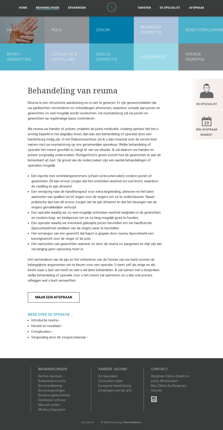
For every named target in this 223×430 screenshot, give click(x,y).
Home (23, 7)
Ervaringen (77, 7)
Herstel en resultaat (47, 326)
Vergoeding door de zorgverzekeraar (59, 337)
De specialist (170, 7)
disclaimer (87, 422)
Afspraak (196, 7)
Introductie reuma (45, 320)
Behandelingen (47, 7)
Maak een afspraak (53, 297)
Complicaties (42, 332)
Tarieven (144, 7)
